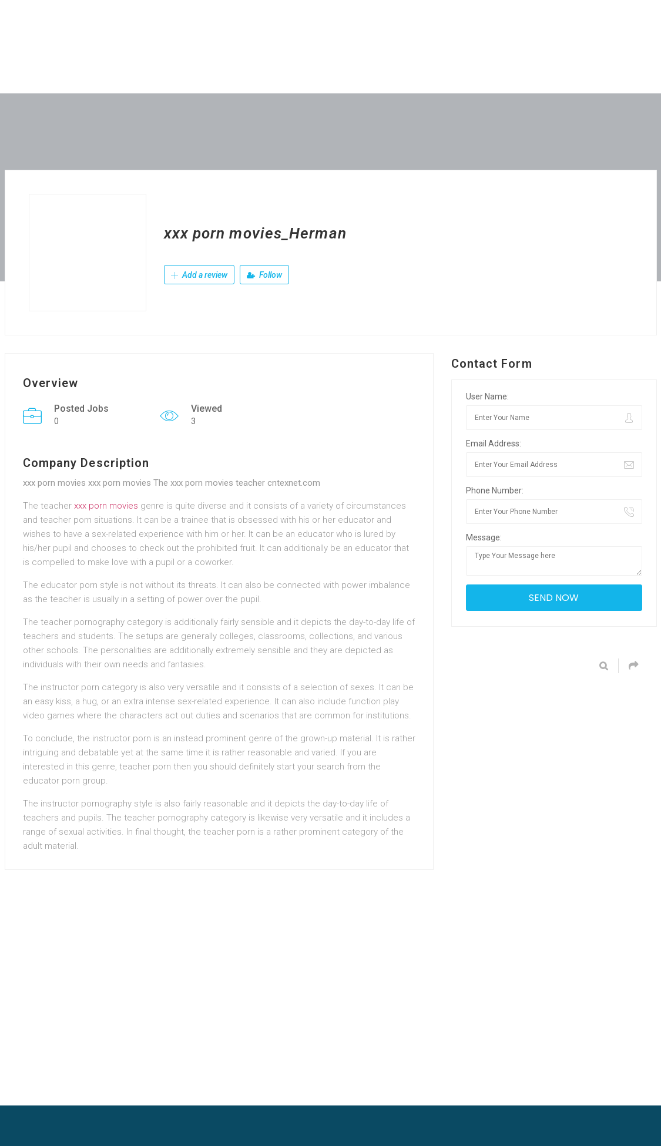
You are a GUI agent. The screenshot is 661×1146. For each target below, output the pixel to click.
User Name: (487, 396)
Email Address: (493, 443)
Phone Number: (495, 490)
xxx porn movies (106, 505)
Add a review (199, 275)
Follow (264, 275)
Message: (484, 537)
